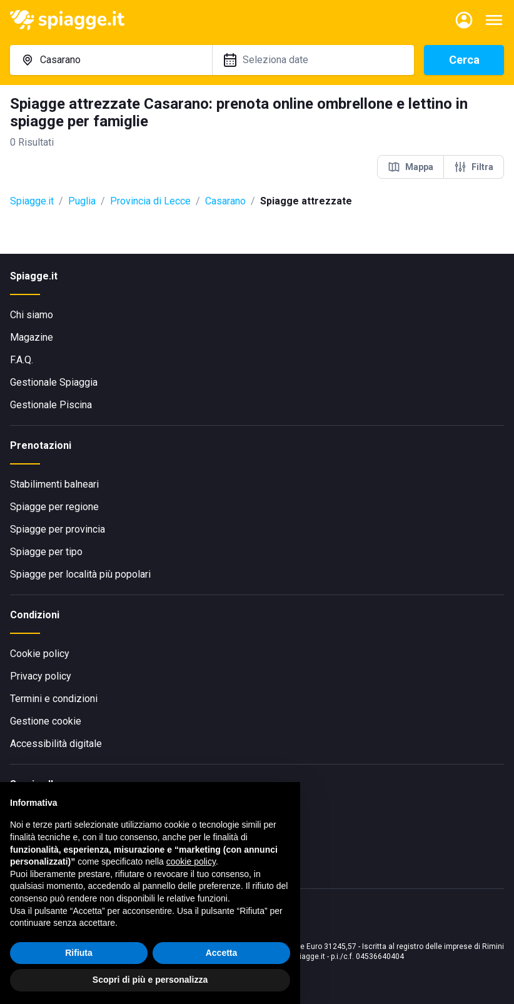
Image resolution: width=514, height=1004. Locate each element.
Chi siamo (31, 315)
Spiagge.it (32, 201)
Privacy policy (40, 676)
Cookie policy (39, 654)
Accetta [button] (222, 953)
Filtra (473, 167)
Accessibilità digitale (56, 744)
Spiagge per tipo (46, 552)
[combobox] (111, 60)
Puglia (82, 201)
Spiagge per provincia (57, 529)
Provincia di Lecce (150, 201)
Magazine (31, 337)
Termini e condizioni (54, 699)
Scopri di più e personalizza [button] (150, 980)
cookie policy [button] (191, 861)
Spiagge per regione (54, 507)
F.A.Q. (21, 360)
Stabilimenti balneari (54, 484)
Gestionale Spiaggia (54, 382)
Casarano (225, 201)
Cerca (464, 59)
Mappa (410, 167)
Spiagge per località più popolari (80, 574)
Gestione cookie (45, 721)
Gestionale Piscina (51, 405)
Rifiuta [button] (79, 953)
